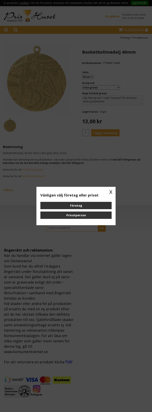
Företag (76, 205)
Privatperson (76, 215)
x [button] (110, 191)
